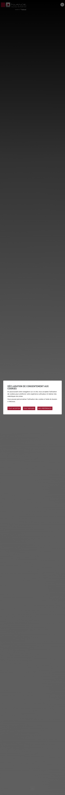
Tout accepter (14, 408)
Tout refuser (29, 408)
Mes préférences (45, 408)
